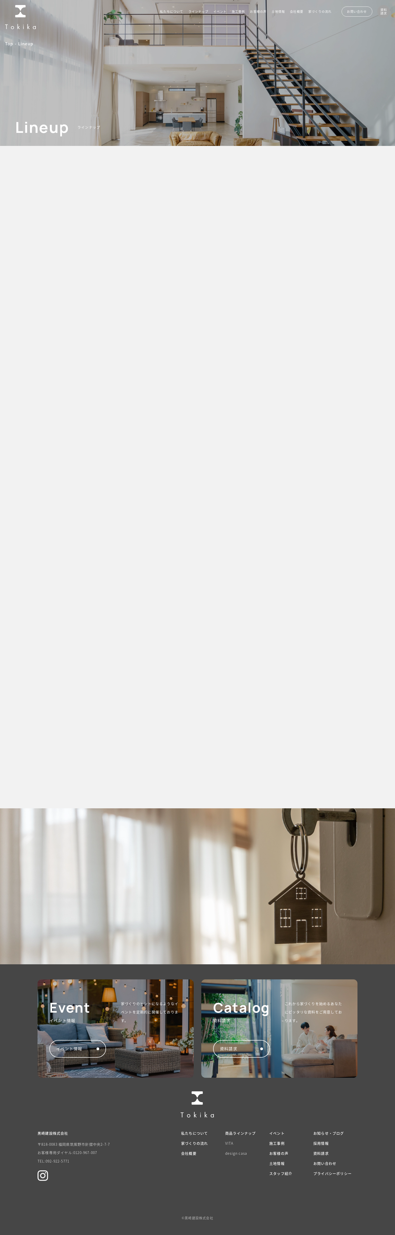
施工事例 (238, 11)
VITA (229, 1143)
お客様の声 (258, 11)
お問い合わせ (324, 1163)
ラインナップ (198, 11)
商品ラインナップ (240, 1133)
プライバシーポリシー (332, 1173)
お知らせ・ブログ (328, 1133)
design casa (236, 1153)
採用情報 (321, 1143)
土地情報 (278, 11)
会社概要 (296, 11)
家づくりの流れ (320, 11)
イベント (220, 11)
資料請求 (321, 1153)
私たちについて (171, 11)
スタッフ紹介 (280, 1173)
